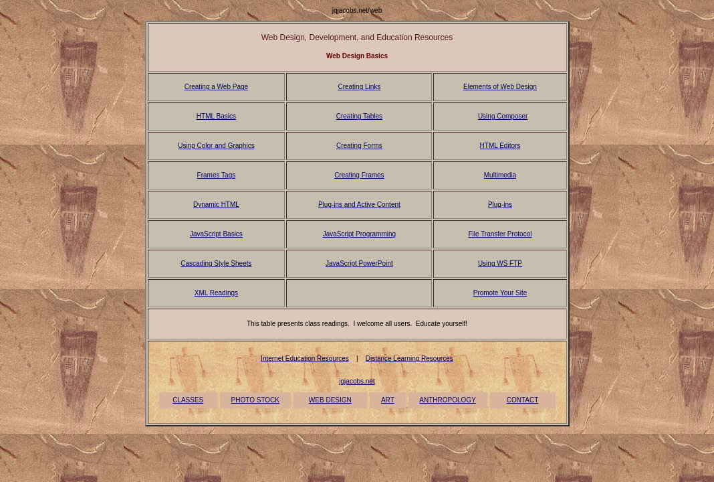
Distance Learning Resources (409, 358)
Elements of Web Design (500, 86)
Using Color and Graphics (216, 145)
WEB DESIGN (330, 400)
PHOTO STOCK (255, 400)
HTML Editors (500, 145)
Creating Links (359, 86)
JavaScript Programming (359, 234)
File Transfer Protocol (499, 234)
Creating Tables (359, 116)
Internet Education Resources (305, 358)
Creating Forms (359, 145)
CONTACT (523, 400)
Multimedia (500, 175)
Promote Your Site (500, 293)
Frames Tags (216, 175)
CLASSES (187, 400)
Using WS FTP (500, 263)
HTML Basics (216, 116)
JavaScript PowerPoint (359, 263)
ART (387, 400)
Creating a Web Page (216, 86)
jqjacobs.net (356, 381)
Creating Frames (359, 175)
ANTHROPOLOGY (447, 400)
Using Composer (502, 116)
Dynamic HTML (216, 204)
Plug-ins (500, 204)
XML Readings (216, 293)
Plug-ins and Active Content (359, 204)
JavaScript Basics (216, 234)
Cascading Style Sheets (216, 263)
